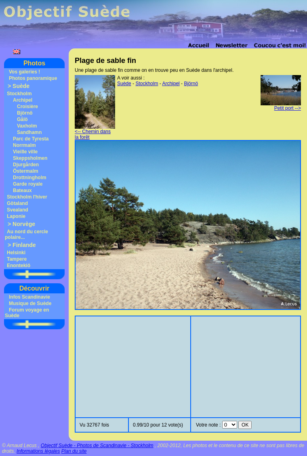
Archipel (22, 100)
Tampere (17, 259)
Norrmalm (24, 145)
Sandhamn (29, 132)
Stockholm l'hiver (27, 197)
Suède (21, 86)
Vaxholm (27, 126)
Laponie (16, 216)
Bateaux (22, 190)
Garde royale (27, 184)
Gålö (22, 119)
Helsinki (16, 252)
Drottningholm (29, 177)
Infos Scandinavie (29, 297)
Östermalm (25, 171)
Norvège (24, 224)
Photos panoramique (33, 78)
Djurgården (26, 164)
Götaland (17, 203)
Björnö (25, 113)
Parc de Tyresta (31, 139)
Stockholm (19, 93)
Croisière (27, 106)
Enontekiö (18, 265)
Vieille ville (25, 152)
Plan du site (74, 451)
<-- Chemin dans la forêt (95, 132)
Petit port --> (281, 106)
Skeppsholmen (30, 158)
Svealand (17, 210)
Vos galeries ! (24, 72)
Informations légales (38, 451)
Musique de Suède (30, 303)
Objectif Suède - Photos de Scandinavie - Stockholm (97, 445)
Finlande (24, 245)
